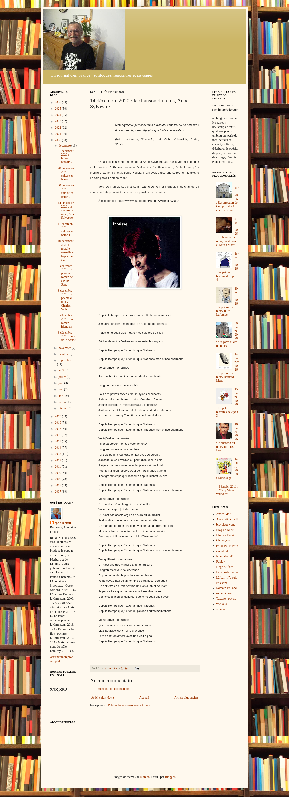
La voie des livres (227, 572)
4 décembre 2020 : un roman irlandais (65, 321)
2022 (58, 127)
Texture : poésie (226, 598)
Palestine (222, 583)
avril (62, 395)
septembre (65, 360)
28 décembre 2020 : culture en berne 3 (66, 174)
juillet (63, 377)
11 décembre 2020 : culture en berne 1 (65, 229)
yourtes (220, 609)
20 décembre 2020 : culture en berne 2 (66, 191)
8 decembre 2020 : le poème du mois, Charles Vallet (65, 300)
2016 (58, 435)
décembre (65, 145)
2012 (58, 460)
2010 (58, 472)
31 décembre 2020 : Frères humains (66, 156)
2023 (58, 121)
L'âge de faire (224, 567)
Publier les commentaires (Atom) (129, 705)
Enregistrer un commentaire (113, 688)
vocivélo (221, 604)
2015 (58, 441)
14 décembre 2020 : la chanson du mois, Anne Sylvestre (66, 210)
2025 (58, 108)
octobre (64, 354)
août (62, 370)
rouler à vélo (224, 593)
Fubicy (220, 561)
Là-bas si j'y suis (226, 577)
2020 (58, 140)
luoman (145, 777)
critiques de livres (227, 545)
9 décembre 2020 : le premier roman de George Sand (65, 275)
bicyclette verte (225, 524)
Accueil (144, 697)
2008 (58, 485)
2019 (58, 416)
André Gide (223, 514)
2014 (58, 447)
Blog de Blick (225, 530)
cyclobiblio (223, 551)
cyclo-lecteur (63, 523)
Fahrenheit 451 (225, 556)
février (63, 408)
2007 (58, 491)
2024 (58, 115)
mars (62, 402)
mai (61, 389)
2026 (58, 102)
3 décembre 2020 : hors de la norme (67, 336)
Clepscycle (223, 540)
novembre (65, 348)
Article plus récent (102, 697)
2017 (58, 428)
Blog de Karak (225, 535)
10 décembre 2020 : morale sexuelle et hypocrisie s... (66, 250)
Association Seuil (227, 519)
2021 (58, 133)
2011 (58, 466)
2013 (58, 454)
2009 (58, 479)
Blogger (170, 777)
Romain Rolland (226, 588)
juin (61, 383)
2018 (58, 422)
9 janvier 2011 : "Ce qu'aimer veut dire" (227, 490)
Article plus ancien (186, 697)
